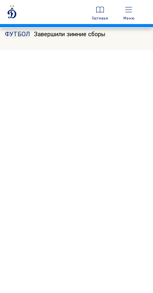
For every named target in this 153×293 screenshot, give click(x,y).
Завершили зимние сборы (55, 34)
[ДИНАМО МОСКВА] (44, 13)
